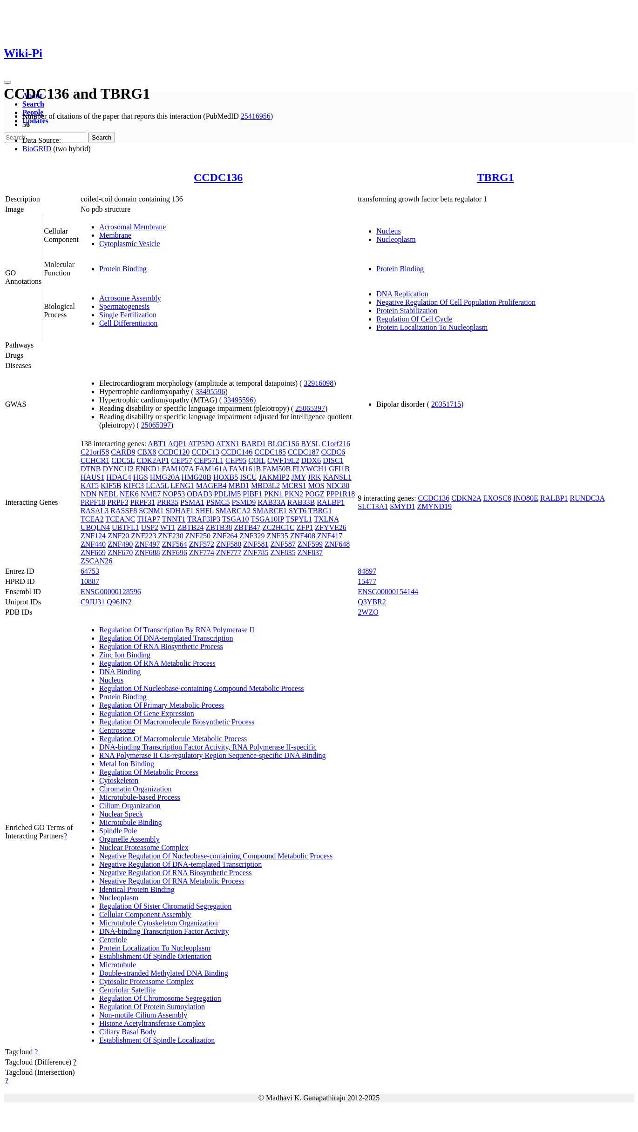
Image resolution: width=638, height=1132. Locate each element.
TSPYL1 (298, 519)
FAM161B (245, 469)
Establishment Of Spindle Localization (157, 1040)
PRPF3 (117, 502)
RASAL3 (95, 511)
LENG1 (182, 485)
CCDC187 (303, 452)
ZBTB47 (247, 527)
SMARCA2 (233, 511)
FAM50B (277, 469)
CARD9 (123, 452)
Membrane (115, 235)
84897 (367, 571)
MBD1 (239, 485)
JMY (298, 477)
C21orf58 (95, 452)
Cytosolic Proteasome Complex (146, 981)
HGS (140, 477)
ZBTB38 (219, 527)
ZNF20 (118, 536)
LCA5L (157, 485)
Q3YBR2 (372, 602)
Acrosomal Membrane (132, 227)
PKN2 (294, 494)
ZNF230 (170, 536)
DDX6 (311, 460)
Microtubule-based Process (139, 797)
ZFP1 (305, 527)
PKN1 (273, 494)
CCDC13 (205, 452)
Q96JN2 (119, 602)
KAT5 (90, 485)
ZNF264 (225, 536)
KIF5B (111, 485)
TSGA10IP (267, 519)
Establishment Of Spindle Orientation (155, 956)
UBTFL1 (125, 527)
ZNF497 (147, 544)
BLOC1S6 (283, 444)
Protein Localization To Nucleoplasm (432, 327)
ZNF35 (277, 536)
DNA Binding (120, 672)
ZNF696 (174, 552)
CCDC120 (174, 452)
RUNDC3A (587, 498)
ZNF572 (201, 544)
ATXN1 (228, 444)
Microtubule (117, 965)
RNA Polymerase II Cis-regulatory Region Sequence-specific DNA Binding (212, 755)
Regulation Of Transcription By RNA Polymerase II (176, 630)
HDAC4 (118, 477)
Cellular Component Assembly (145, 914)
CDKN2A (466, 498)
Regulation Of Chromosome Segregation (160, 998)
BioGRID (36, 149)
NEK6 (129, 494)
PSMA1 (192, 502)
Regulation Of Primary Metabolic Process (161, 705)
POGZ (315, 494)
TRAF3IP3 (203, 519)
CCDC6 (333, 452)
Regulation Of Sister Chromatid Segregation (165, 906)
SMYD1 (402, 506)
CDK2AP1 (152, 460)
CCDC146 (237, 452)
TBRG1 (495, 177)
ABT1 (157, 444)
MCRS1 (294, 485)
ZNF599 (310, 544)
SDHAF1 (180, 511)
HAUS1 (93, 477)
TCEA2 (92, 519)
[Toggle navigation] (7, 82)
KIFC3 (133, 485)
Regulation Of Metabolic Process (148, 772)
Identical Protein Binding (137, 889)
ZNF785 (255, 552)
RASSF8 (123, 511)
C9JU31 (93, 602)
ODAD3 (199, 494)
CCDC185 (270, 452)
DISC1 (333, 460)
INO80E (525, 498)
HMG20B (196, 477)
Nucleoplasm (395, 239)
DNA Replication (402, 294)
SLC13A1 (373, 506)
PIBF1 (252, 494)
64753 (90, 571)
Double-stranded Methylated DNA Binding (163, 973)
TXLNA (326, 519)
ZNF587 (283, 544)
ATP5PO (201, 444)
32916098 (318, 383)
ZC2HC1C (278, 527)
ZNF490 (120, 544)
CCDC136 (218, 177)
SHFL (205, 511)
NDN (89, 494)
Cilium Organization (130, 806)
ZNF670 (120, 552)
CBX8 (146, 452)
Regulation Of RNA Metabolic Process (157, 663)
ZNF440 (93, 544)
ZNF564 (174, 544)
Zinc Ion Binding (124, 655)
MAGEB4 (211, 485)
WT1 (168, 527)
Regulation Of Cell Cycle (414, 319)
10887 (90, 581)
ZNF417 (329, 536)
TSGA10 (235, 519)
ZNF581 (255, 544)
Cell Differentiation (128, 323)
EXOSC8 (497, 498)
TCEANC (120, 519)
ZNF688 (147, 552)
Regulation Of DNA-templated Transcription (166, 638)
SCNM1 (151, 511)
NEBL (108, 494)
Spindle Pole (118, 831)
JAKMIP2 (274, 477)
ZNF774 (201, 552)
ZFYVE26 (330, 527)
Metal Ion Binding (126, 764)
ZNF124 (93, 536)
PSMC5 (218, 502)
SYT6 (297, 511)
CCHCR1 (95, 460)
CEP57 (181, 460)
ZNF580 (228, 544)
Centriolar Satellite (127, 990)
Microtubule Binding (130, 822)
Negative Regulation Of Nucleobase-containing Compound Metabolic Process (216, 856)
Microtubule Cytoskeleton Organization (158, 923)
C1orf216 (336, 444)
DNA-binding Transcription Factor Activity (164, 931)
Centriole (113, 940)
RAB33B (301, 502)
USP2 (149, 527)
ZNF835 (283, 552)
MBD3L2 (265, 485)
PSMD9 (244, 502)
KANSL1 (337, 477)
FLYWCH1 (309, 469)
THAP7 (148, 519)
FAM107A (178, 469)
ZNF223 (143, 536)
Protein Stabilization (406, 311)
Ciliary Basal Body (127, 1032)
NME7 (151, 494)
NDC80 (337, 485)
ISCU (248, 477)
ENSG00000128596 (111, 592)
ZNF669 (93, 552)
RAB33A (271, 502)
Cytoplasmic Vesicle (129, 244)
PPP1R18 (340, 494)
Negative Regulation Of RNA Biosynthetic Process (175, 873)
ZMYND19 (434, 506)
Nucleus (388, 231)
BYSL (310, 444)
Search (33, 104)
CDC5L (123, 460)
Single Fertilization (127, 315)
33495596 (210, 391)
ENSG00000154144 (388, 592)
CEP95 (235, 460)
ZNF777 (228, 552)
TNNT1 (174, 519)
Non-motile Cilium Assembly (143, 1015)
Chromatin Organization (135, 789)
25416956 (256, 116)
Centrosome (117, 730)
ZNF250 (197, 536)
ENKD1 (148, 469)
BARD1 (253, 444)
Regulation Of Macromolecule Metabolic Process (173, 739)
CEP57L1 (209, 460)
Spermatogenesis (124, 306)
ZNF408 (302, 536)
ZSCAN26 (96, 561)
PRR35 (167, 502)
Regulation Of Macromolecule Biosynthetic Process (176, 722)
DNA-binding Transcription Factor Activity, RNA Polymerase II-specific (208, 747)
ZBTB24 (190, 527)
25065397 (310, 408)
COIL (256, 460)
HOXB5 (225, 477)
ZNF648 (337, 544)
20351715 (446, 404)
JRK (314, 477)
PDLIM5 (227, 494)
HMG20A (165, 477)
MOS (316, 485)
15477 (367, 581)
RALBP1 (331, 502)
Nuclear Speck (121, 814)
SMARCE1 (269, 511)
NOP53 (174, 494)
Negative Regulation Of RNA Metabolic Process (171, 881)
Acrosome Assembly (130, 298)
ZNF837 (310, 552)
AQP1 (177, 444)
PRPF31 (142, 502)
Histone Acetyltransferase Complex (152, 1023)
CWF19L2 (283, 460)
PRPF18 (93, 502)
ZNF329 (252, 536)
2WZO (368, 612)
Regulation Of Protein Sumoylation (152, 1007)
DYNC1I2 (118, 469)
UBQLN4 (95, 527)
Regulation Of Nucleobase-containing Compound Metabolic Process (201, 688)
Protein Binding (123, 269)
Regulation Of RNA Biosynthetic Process (161, 646)
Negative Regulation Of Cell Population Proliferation (456, 302)
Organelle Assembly (129, 839)
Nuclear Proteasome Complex (144, 847)
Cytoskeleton (118, 780)
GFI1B (339, 469)
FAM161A (211, 469)
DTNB (91, 469)
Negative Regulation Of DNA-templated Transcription (180, 864)
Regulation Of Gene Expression (146, 713)
